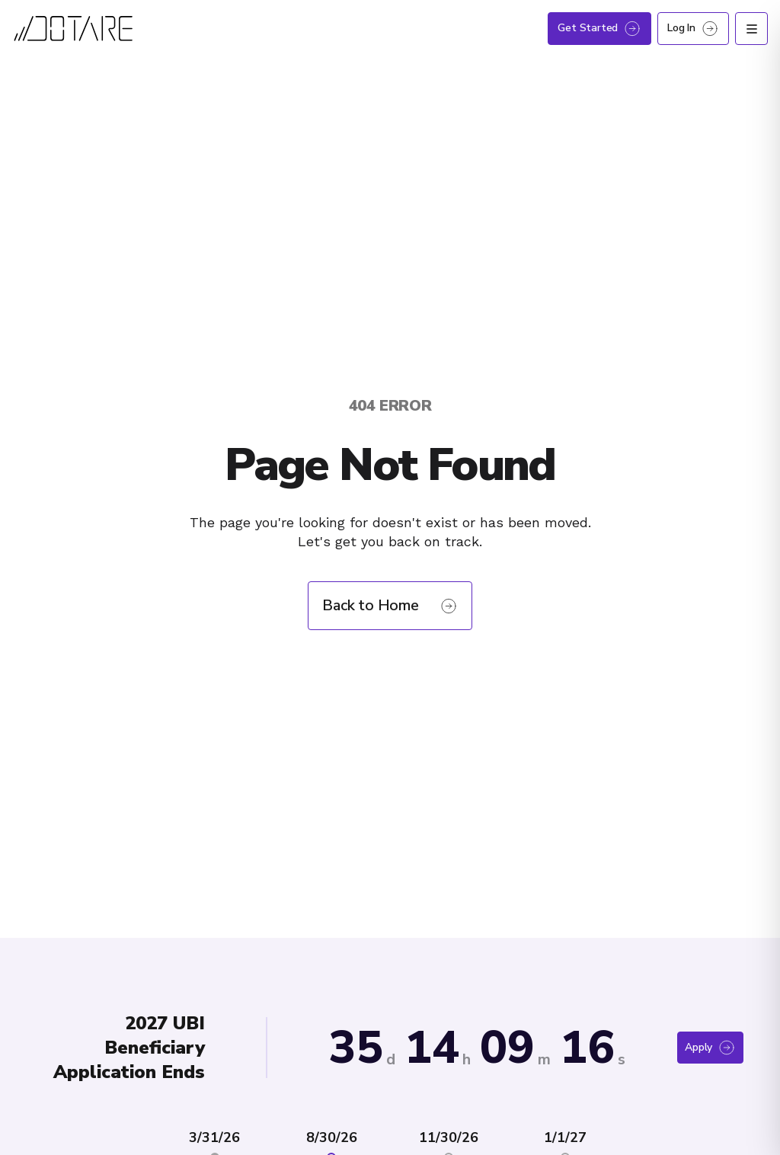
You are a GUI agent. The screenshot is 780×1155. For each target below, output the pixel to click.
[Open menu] (751, 28)
